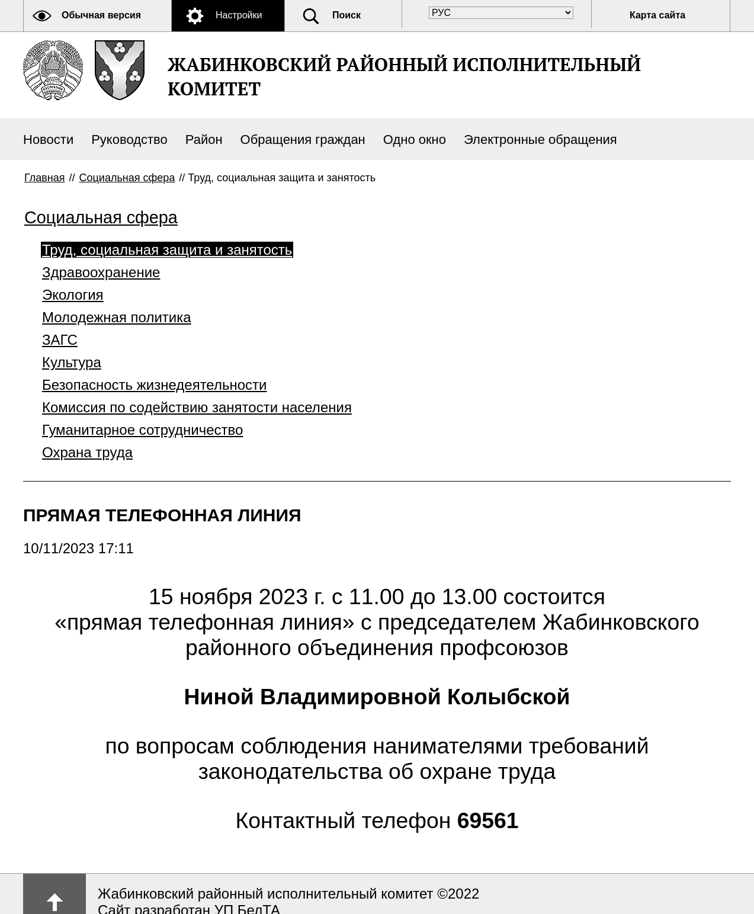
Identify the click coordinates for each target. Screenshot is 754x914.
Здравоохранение (101, 272)
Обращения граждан (302, 139)
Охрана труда (87, 452)
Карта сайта (657, 15)
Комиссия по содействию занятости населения (197, 407)
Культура (71, 362)
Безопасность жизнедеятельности (154, 385)
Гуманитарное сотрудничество (142, 430)
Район (204, 139)
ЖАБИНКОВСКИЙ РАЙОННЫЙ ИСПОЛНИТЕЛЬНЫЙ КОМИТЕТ (404, 76)
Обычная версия (101, 15)
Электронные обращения (540, 139)
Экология (73, 295)
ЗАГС (60, 340)
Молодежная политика (116, 317)
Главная (44, 178)
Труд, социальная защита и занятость (167, 250)
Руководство (129, 139)
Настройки (239, 15)
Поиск (346, 15)
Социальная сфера (127, 178)
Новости (48, 139)
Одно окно (414, 139)
